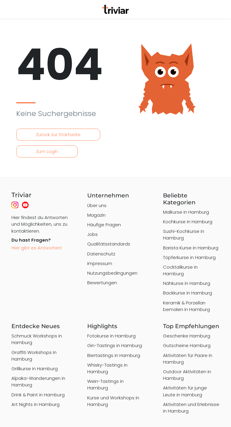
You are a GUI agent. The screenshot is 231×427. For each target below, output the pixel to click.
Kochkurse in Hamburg (187, 221)
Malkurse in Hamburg (186, 212)
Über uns (96, 205)
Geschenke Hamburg (186, 336)
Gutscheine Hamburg (187, 345)
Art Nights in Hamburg (35, 404)
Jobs (92, 234)
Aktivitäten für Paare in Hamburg (187, 358)
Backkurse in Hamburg (187, 293)
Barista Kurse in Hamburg (190, 248)
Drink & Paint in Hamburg (38, 395)
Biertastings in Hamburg (113, 355)
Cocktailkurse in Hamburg (180, 270)
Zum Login (47, 151)
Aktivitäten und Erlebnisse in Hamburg (191, 407)
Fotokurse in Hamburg (111, 336)
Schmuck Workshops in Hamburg (36, 339)
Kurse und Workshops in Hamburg (113, 401)
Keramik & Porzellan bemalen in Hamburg (186, 306)
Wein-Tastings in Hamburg (105, 384)
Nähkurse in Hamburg (186, 283)
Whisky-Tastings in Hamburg (107, 368)
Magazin (96, 215)
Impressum (99, 263)
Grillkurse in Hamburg (34, 368)
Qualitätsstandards (108, 244)
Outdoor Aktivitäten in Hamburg (187, 374)
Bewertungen (102, 282)
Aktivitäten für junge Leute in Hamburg (185, 391)
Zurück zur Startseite (58, 134)
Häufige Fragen (104, 224)
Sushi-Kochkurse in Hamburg (183, 234)
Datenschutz (101, 254)
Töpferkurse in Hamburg (189, 257)
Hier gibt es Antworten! (36, 248)
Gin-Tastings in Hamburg (114, 345)
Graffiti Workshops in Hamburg (34, 355)
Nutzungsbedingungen (112, 273)
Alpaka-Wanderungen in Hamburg (38, 381)
